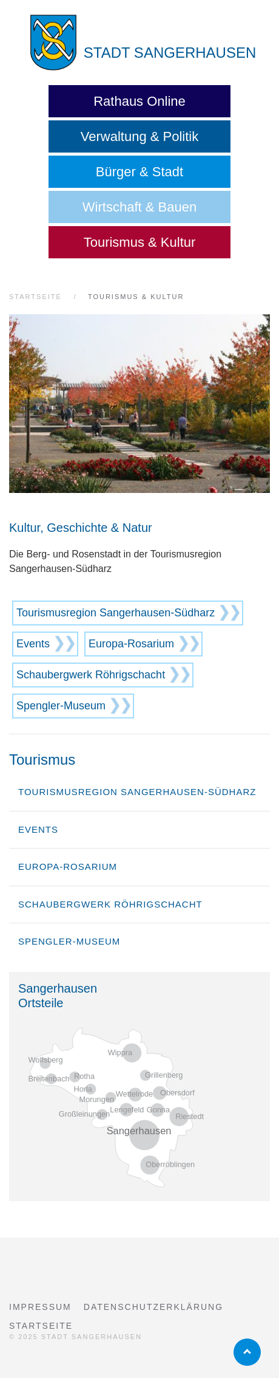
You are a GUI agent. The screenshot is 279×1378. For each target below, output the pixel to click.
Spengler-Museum (61, 706)
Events (33, 644)
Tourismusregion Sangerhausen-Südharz (115, 613)
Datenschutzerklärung (153, 1307)
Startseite (41, 1326)
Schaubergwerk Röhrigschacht (90, 675)
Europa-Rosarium (131, 644)
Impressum (40, 1307)
